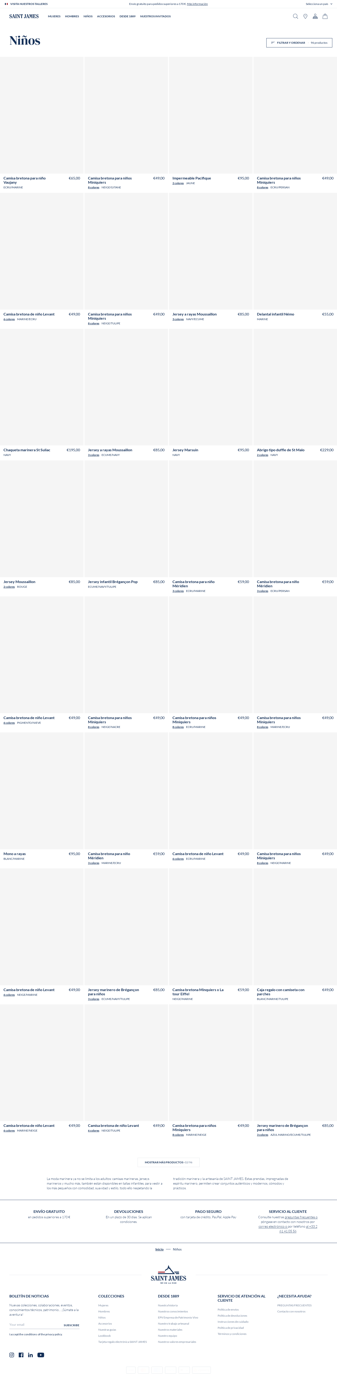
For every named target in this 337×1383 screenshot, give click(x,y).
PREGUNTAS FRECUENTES (294, 1305)
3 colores (178, 319)
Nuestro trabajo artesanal (173, 1323)
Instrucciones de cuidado (233, 1321)
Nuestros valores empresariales (177, 1341)
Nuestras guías (107, 1329)
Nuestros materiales (170, 1329)
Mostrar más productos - (168, 1162)
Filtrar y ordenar (299, 42)
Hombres (104, 1311)
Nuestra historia (168, 1305)
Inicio (159, 1249)
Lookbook (104, 1335)
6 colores (9, 319)
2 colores (178, 183)
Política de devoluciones (232, 1315)
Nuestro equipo (167, 1335)
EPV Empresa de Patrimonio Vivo (178, 1317)
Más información (197, 3)
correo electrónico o (273, 1226)
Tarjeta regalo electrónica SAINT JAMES (122, 1341)
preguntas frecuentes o (301, 1217)
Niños (102, 1317)
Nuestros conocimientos (173, 1311)
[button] (319, 4)
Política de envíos (228, 1309)
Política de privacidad (231, 1327)
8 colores (93, 187)
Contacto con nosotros (291, 1311)
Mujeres (103, 1305)
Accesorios (105, 1323)
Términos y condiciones (232, 1333)
